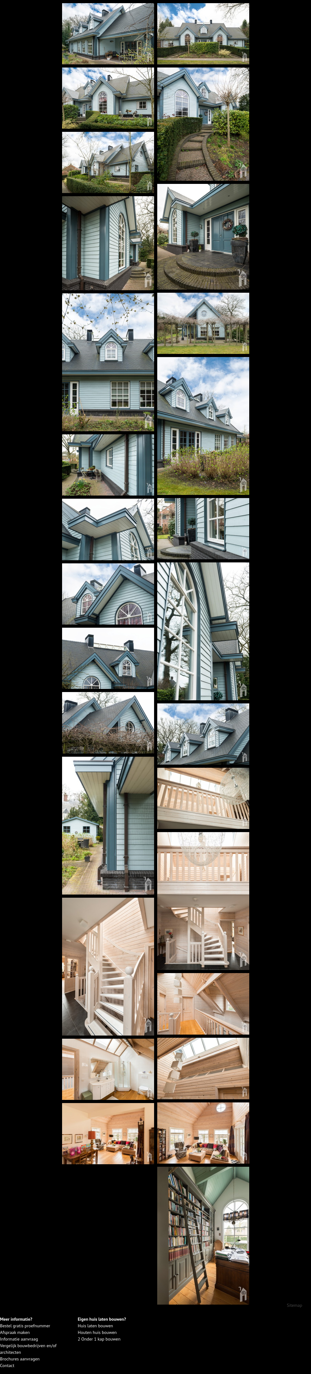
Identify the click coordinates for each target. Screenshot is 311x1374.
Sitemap (294, 1305)
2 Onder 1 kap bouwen (99, 1339)
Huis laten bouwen (95, 1326)
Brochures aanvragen (20, 1359)
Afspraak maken (15, 1332)
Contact (7, 1365)
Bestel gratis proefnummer (25, 1326)
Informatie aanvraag (19, 1339)
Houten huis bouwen (97, 1332)
